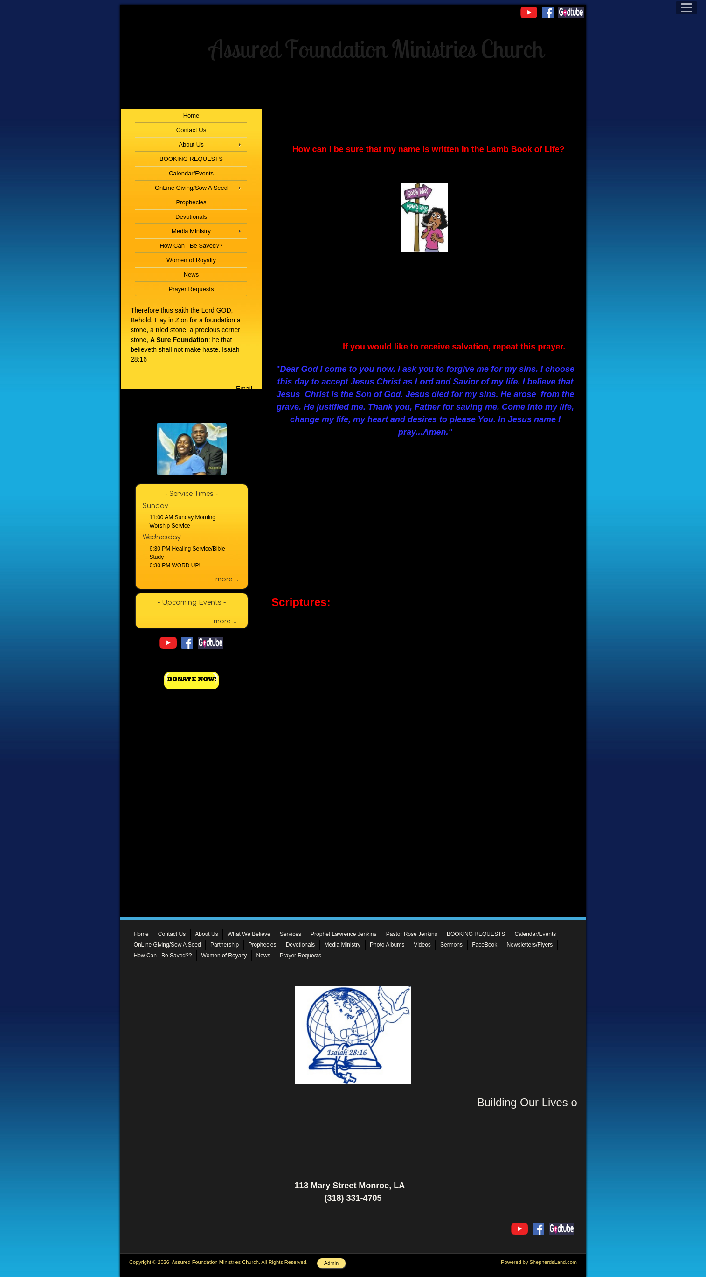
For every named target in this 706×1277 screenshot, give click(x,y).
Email (244, 388)
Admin (331, 1263)
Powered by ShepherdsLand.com (539, 1262)
